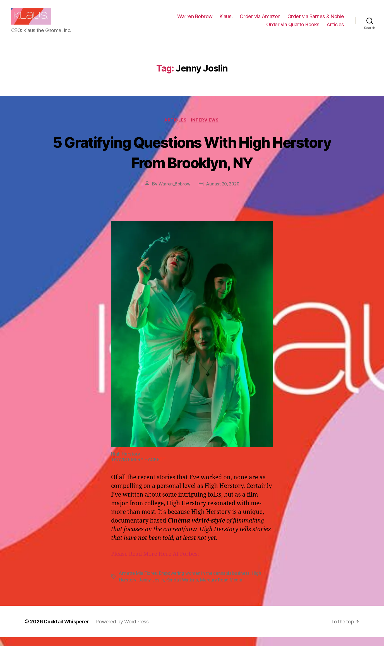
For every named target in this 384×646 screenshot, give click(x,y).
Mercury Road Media (222, 589)
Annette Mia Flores (138, 582)
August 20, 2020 (223, 193)
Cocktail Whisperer (67, 630)
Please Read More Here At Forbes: (158, 563)
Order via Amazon (260, 20)
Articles (335, 29)
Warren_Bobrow (173, 193)
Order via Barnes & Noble (315, 20)
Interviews (206, 129)
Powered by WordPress (124, 630)
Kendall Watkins (183, 589)
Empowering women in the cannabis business (206, 582)
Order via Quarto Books (293, 29)
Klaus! (226, 20)
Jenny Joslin (151, 589)
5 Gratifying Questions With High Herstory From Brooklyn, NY (192, 161)
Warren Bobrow (195, 20)
